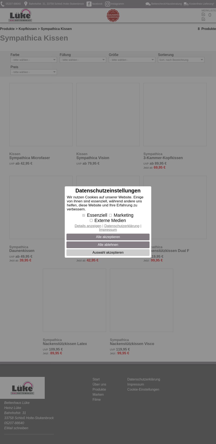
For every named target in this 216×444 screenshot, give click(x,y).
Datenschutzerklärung (121, 226)
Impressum (108, 230)
